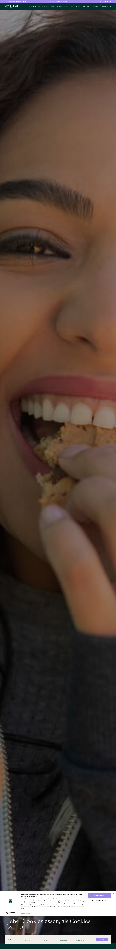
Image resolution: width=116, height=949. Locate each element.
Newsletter (95, 6)
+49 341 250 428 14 (21, 1)
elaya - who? (86, 6)
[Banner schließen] (113, 926)
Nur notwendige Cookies (99, 933)
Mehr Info (65, 1)
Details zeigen (25, 945)
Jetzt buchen (105, 6)
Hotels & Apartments (34, 6)
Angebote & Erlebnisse (48, 6)
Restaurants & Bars (75, 6)
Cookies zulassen (99, 928)
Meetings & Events (62, 6)
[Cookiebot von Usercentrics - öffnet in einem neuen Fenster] (10, 946)
